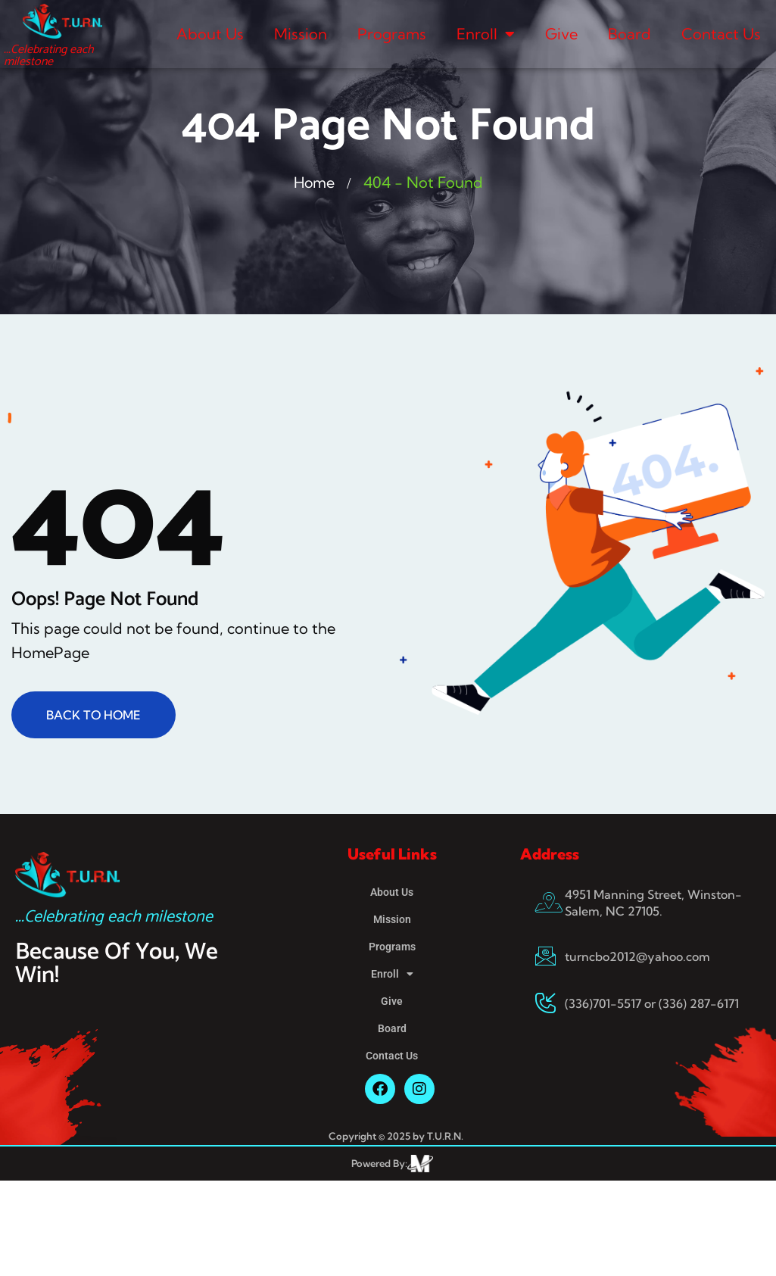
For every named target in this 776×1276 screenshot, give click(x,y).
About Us (210, 33)
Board (629, 33)
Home (314, 182)
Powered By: (379, 1163)
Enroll (486, 34)
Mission (300, 33)
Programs (391, 33)
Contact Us (721, 33)
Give (561, 33)
